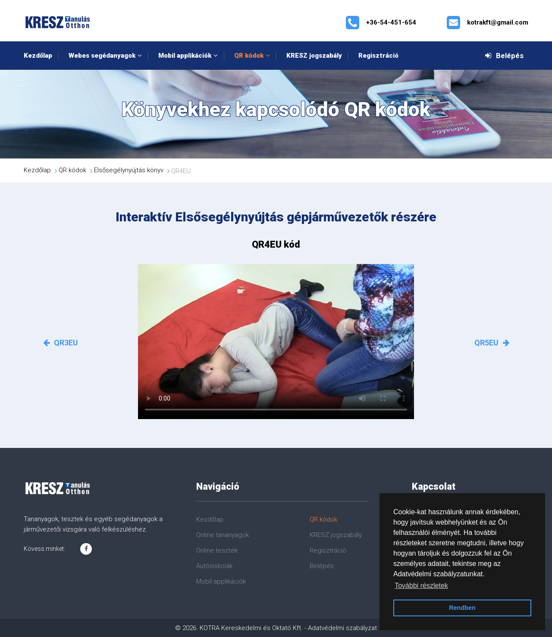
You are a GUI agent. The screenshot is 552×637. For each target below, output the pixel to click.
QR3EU (60, 342)
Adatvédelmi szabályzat (342, 628)
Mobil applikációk (184, 55)
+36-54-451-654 (391, 22)
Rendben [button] (462, 607)
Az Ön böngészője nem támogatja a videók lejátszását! (276, 341)
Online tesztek (217, 550)
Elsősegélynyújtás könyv (128, 170)
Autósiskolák (214, 566)
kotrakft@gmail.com (497, 22)
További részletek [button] (421, 585)
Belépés (504, 55)
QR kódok (248, 55)
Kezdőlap (38, 55)
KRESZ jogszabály (314, 55)
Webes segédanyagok (102, 55)
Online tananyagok (222, 535)
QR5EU (491, 342)
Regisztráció (378, 55)
